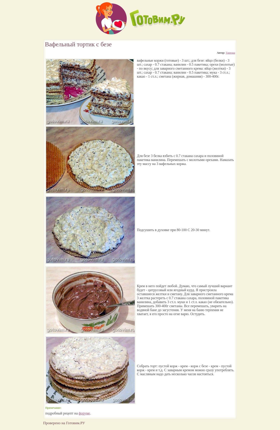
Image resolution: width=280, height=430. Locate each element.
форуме (84, 413)
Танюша (230, 52)
